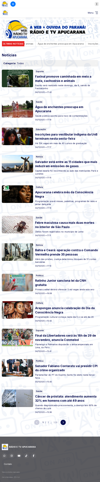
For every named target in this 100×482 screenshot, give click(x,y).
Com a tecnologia (11, 477)
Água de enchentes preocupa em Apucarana (66, 43)
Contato (8, 464)
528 (55, 422)
